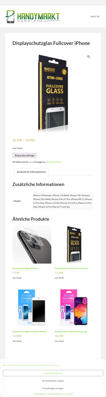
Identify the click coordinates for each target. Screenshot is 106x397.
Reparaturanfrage (24, 155)
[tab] (31, 171)
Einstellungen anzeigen (53, 388)
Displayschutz (53, 161)
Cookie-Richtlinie (39, 394)
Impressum (69, 394)
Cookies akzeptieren (53, 373)
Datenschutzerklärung (55, 394)
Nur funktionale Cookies (53, 380)
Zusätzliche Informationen (31, 171)
